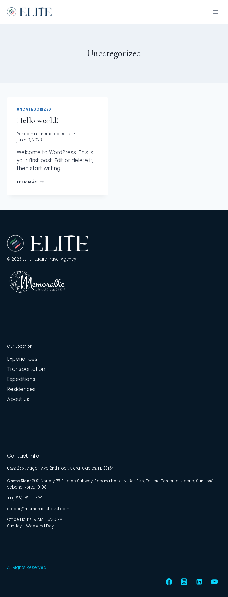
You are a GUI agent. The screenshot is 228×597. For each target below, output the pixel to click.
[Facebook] (168, 581)
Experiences (22, 359)
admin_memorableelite (48, 134)
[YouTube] (214, 581)
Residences (21, 389)
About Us (18, 399)
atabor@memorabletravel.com (38, 509)
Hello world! (38, 120)
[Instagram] (184, 581)
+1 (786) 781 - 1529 (25, 498)
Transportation (26, 369)
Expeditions (21, 379)
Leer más (30, 182)
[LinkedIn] (199, 581)
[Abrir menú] (215, 11)
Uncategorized (34, 109)
